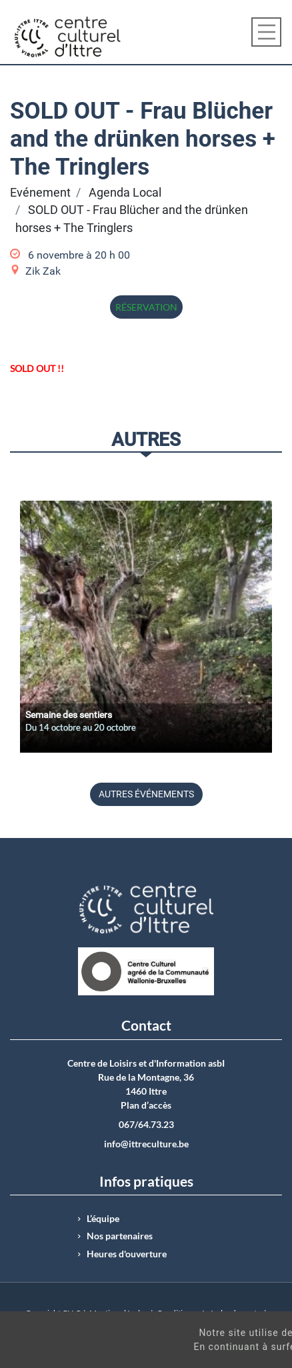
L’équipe (103, 1218)
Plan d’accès (146, 1105)
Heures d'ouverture (127, 1254)
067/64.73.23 (146, 1124)
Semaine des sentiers (68, 714)
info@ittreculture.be (146, 1144)
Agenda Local (125, 192)
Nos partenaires (120, 1236)
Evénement (40, 192)
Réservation (146, 307)
